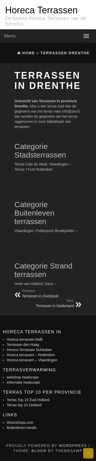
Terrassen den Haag (23, 345)
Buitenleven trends (21, 428)
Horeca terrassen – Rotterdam (31, 355)
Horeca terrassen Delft (24, 339)
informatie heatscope (23, 382)
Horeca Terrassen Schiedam (29, 350)
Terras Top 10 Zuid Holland (28, 400)
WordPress (73, 446)
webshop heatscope (23, 377)
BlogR (39, 451)
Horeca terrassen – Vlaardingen (32, 360)
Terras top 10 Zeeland (24, 405)
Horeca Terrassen (41, 10)
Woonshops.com (20, 422)
